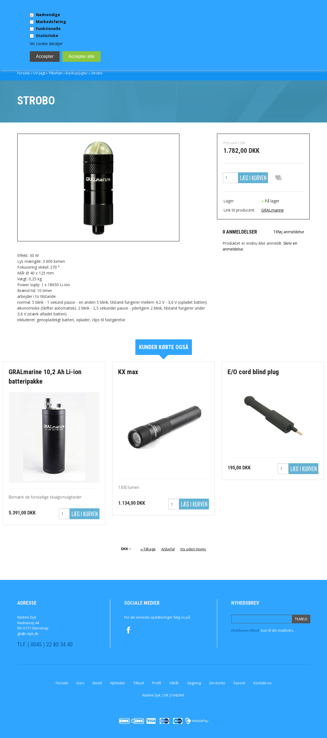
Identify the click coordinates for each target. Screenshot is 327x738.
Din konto (217, 682)
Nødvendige (48, 14)
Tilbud (138, 682)
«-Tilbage (148, 548)
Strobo (97, 72)
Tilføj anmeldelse (288, 231)
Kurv (80, 682)
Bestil (97, 682)
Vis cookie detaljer (46, 43)
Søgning (194, 682)
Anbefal (168, 548)
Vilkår (174, 682)
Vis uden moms (193, 548)
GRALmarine (272, 210)
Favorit (239, 682)
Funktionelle (48, 28)
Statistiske (47, 35)
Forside (23, 72)
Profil (156, 682)
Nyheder (117, 682)
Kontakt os (262, 682)
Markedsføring (51, 21)
